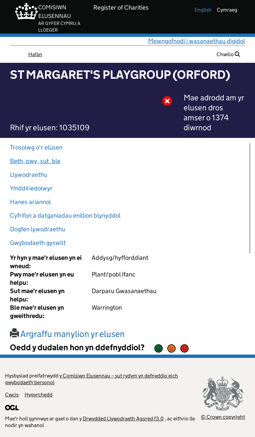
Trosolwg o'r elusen (36, 147)
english (203, 10)
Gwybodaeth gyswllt (38, 243)
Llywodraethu (28, 174)
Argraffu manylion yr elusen (67, 333)
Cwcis (12, 394)
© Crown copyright (223, 417)
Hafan (35, 54)
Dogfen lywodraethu (37, 229)
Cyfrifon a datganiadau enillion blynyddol (65, 215)
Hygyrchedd (38, 394)
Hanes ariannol (30, 202)
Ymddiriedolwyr (31, 188)
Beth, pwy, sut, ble (35, 161)
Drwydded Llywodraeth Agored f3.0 (123, 418)
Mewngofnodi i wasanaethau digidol (196, 41)
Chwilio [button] (228, 54)
